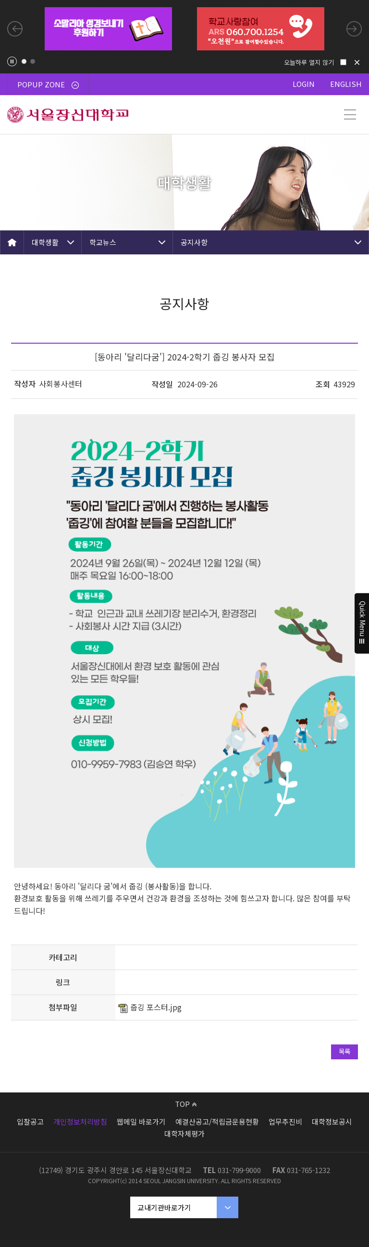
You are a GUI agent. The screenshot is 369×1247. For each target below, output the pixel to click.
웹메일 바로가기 (141, 1121)
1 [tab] (24, 61)
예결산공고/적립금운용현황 (217, 1121)
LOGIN (304, 84)
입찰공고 (30, 1121)
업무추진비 (285, 1121)
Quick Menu (362, 623)
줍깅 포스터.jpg (156, 1007)
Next (354, 28)
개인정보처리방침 (80, 1121)
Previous (15, 28)
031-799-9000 (239, 1170)
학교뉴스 (102, 242)
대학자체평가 (184, 1133)
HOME (12, 242)
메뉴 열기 (350, 115)
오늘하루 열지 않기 (309, 62)
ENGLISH (346, 84)
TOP (186, 1104)
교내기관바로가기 (164, 1207)
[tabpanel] (108, 28)
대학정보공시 (332, 1121)
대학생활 (45, 242)
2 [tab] (32, 61)
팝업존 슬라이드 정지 (12, 61)
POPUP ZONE (48, 84)
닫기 (357, 62)
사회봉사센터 (60, 383)
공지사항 (194, 242)
